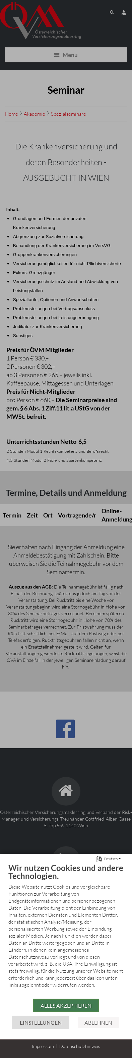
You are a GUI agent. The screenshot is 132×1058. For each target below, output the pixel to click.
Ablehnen (98, 1022)
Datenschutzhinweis (79, 1046)
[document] (66, 930)
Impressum (43, 1046)
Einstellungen (41, 1022)
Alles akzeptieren (66, 1005)
